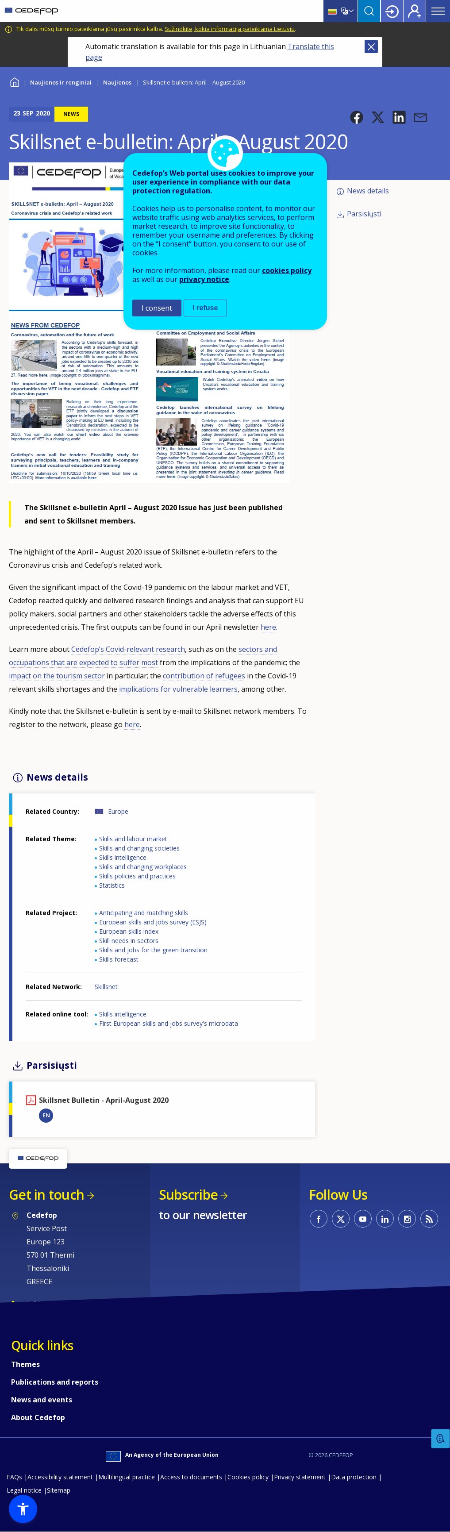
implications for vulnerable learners (178, 689)
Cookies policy (248, 1477)
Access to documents (191, 1477)
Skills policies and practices (137, 876)
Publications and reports (54, 1382)
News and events (41, 1400)
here (268, 627)
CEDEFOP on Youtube (363, 1219)
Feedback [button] (440, 1438)
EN (46, 1115)
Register (415, 11)
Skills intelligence (122, 857)
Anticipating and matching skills (143, 912)
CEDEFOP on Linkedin (385, 1219)
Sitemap (58, 1490)
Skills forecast (118, 959)
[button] (356, 117)
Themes (25, 1364)
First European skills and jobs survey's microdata (168, 1023)
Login (392, 11)
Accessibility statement (60, 1477)
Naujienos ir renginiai (61, 82)
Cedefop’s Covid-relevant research (128, 649)
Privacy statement (300, 1477)
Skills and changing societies (139, 848)
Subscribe (188, 1195)
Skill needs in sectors (128, 940)
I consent (157, 308)
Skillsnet (106, 986)
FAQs (14, 1477)
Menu (438, 11)
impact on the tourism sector (57, 676)
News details (368, 191)
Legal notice (24, 1490)
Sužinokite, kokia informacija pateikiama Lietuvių (230, 29)
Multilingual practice (126, 1477)
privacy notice (204, 279)
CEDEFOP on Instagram (407, 1219)
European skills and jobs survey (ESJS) (153, 922)
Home (14, 81)
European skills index (128, 931)
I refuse (205, 308)
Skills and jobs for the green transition (153, 950)
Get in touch (46, 1195)
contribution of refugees (204, 676)
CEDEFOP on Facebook (318, 1219)
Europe (118, 811)
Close (371, 46)
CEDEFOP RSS (429, 1219)
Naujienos (117, 82)
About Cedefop (38, 1417)
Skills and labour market (133, 839)
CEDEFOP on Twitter (341, 1219)
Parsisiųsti (364, 214)
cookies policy (287, 270)
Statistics (112, 885)
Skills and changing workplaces (143, 866)
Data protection (354, 1477)
